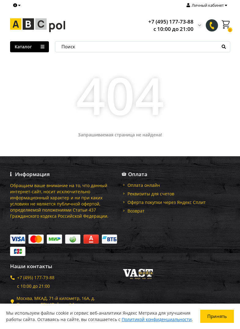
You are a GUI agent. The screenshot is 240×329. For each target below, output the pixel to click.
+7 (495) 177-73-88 (171, 21)
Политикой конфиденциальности (157, 319)
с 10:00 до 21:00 (33, 286)
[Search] (142, 46)
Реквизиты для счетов (150, 194)
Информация (30, 174)
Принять (217, 316)
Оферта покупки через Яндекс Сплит (166, 202)
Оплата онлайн (143, 185)
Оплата (135, 174)
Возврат (136, 211)
